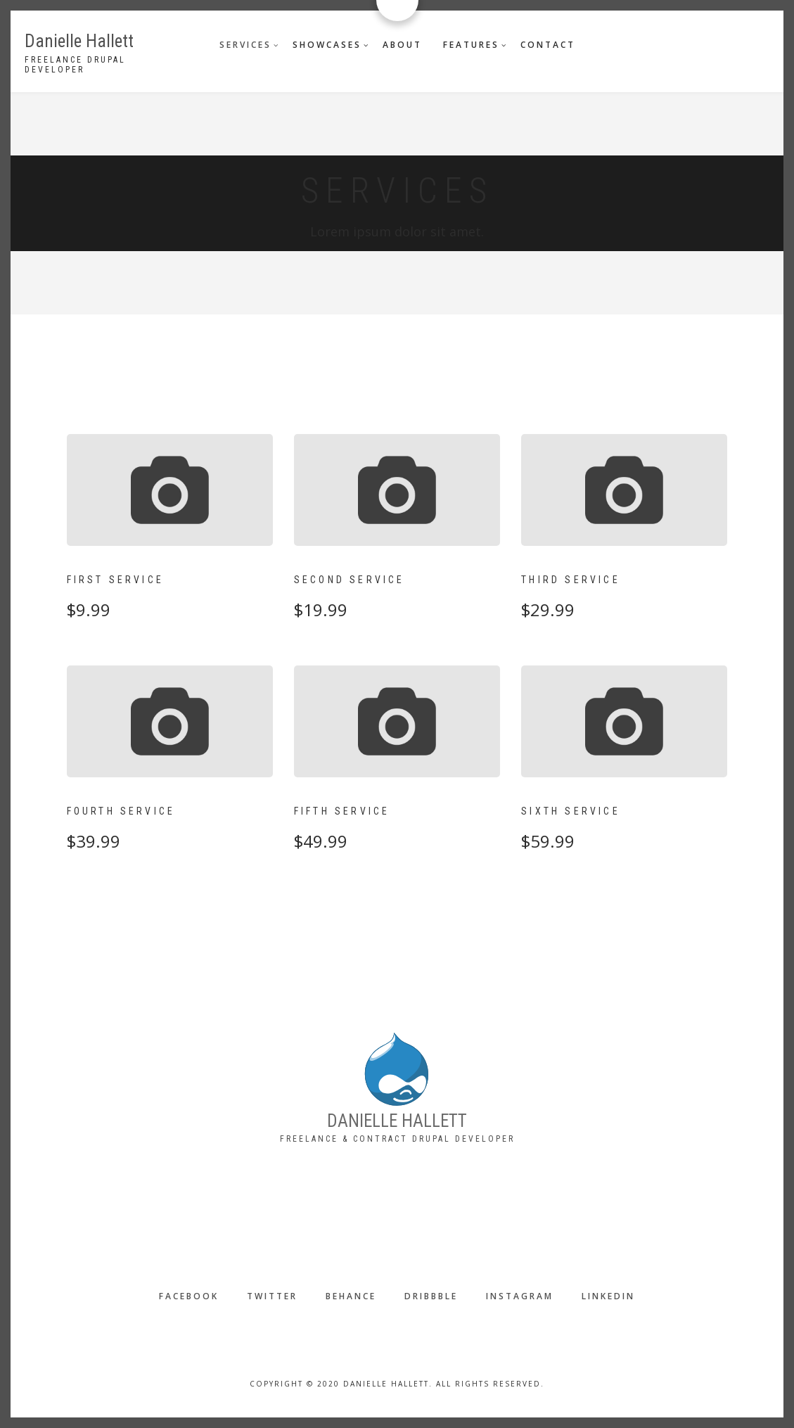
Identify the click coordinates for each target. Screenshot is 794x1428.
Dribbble (431, 1296)
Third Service (570, 579)
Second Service (349, 579)
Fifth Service (342, 811)
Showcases (327, 45)
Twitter (272, 1296)
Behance (351, 1296)
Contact (547, 45)
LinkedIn (608, 1296)
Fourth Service (121, 811)
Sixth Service (570, 811)
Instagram (519, 1296)
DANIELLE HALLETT (397, 1121)
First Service (116, 579)
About (402, 45)
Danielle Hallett (79, 41)
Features (471, 45)
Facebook (189, 1296)
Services (245, 45)
